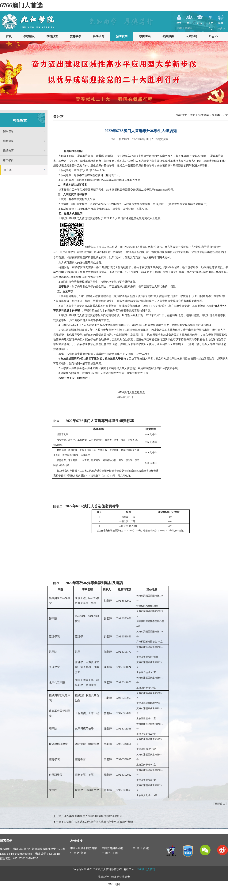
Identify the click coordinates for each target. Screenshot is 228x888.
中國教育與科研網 (112, 848)
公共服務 (168, 36)
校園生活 (145, 36)
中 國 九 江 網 (110, 853)
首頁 (9, 36)
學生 (179, 21)
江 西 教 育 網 (78, 853)
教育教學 (75, 36)
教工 (189, 21)
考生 (210, 21)
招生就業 (121, 36)
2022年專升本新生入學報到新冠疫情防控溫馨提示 (93, 816)
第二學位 (8, 160)
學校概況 (29, 36)
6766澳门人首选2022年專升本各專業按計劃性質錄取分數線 (98, 821)
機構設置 (52, 36)
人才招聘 (191, 36)
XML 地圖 (114, 884)
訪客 (220, 21)
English (221, 28)
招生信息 (8, 131)
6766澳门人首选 (21, 5)
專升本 (8, 170)
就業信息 (8, 141)
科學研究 (98, 36)
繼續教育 (8, 150)
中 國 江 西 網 (141, 848)
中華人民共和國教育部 (83, 848)
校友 (199, 21)
